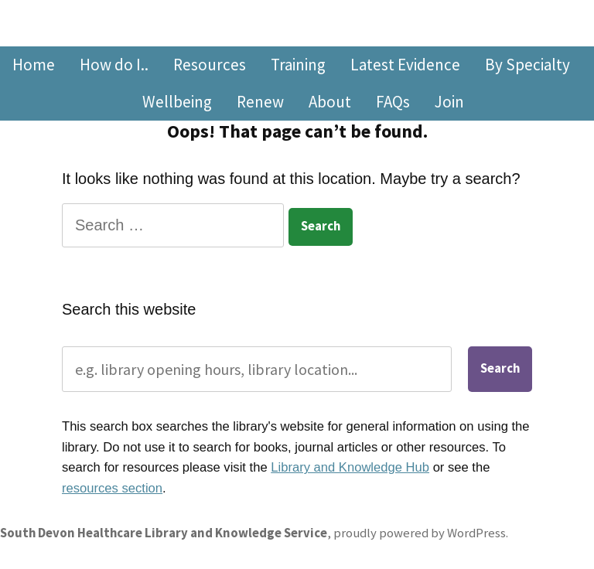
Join (449, 101)
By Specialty (527, 64)
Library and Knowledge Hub (350, 467)
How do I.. (114, 64)
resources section (112, 488)
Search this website (129, 309)
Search (500, 368)
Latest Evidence (405, 64)
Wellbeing (177, 101)
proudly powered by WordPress (419, 533)
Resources (209, 64)
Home (33, 64)
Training (298, 64)
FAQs (393, 101)
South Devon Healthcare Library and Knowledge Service (163, 533)
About (330, 101)
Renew (260, 101)
